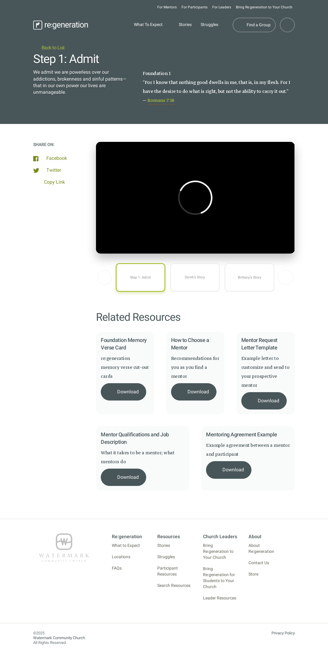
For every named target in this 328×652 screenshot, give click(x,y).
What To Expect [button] (148, 24)
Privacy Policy (283, 633)
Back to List (49, 47)
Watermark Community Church (59, 638)
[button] (104, 277)
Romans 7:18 (160, 100)
